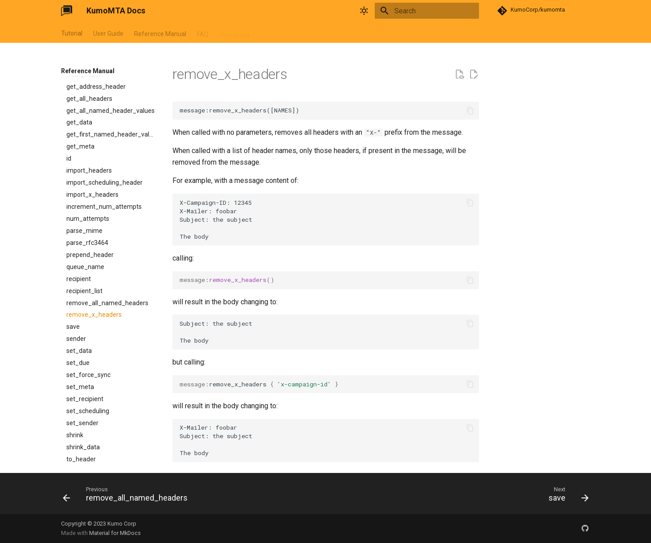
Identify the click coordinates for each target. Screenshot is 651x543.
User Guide (108, 32)
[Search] (427, 11)
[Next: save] (566, 496)
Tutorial (71, 32)
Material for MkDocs (115, 533)
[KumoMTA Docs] (66, 11)
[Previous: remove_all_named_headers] (128, 496)
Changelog (234, 32)
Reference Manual (160, 32)
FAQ (203, 32)
